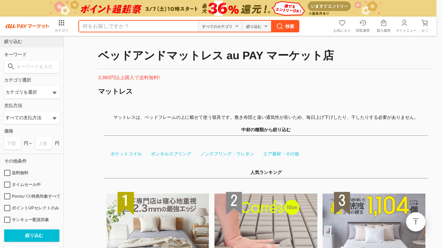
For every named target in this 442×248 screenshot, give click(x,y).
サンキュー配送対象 (26, 220)
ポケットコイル (125, 153)
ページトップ (415, 221)
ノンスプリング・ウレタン (226, 153)
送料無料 (16, 173)
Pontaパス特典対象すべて (31, 196)
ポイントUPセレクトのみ (31, 208)
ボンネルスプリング (170, 153)
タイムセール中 (22, 185)
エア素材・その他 (280, 153)
